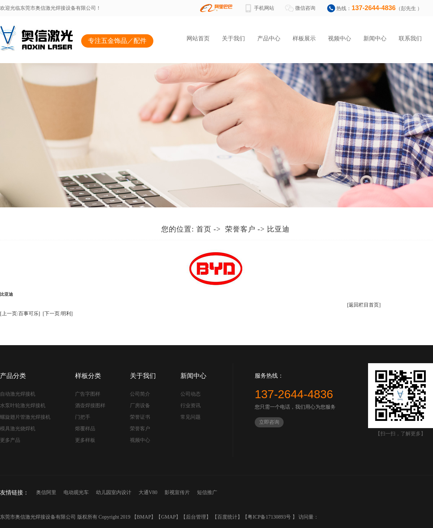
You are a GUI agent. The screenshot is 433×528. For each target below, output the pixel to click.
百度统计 (227, 517)
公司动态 (190, 394)
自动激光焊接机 (17, 394)
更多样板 (85, 440)
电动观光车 (76, 492)
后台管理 (196, 517)
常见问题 (190, 417)
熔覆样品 (85, 428)
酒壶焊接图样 (90, 405)
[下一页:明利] (58, 313)
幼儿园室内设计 (113, 492)
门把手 (82, 417)
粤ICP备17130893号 (270, 517)
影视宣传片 (177, 492)
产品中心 (268, 38)
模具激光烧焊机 (17, 428)
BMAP (144, 517)
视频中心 (339, 38)
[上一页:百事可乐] (20, 313)
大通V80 (148, 492)
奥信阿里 (46, 492)
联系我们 (410, 38)
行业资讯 (190, 405)
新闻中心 (374, 38)
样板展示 (304, 38)
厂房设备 (140, 405)
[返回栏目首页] (364, 305)
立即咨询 (269, 422)
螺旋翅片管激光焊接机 (25, 417)
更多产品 (10, 440)
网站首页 (198, 38)
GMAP (168, 517)
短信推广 (207, 492)
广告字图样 (87, 394)
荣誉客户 (240, 229)
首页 (203, 229)
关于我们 (233, 38)
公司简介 (140, 394)
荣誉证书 (140, 417)
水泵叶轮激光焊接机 (22, 405)
